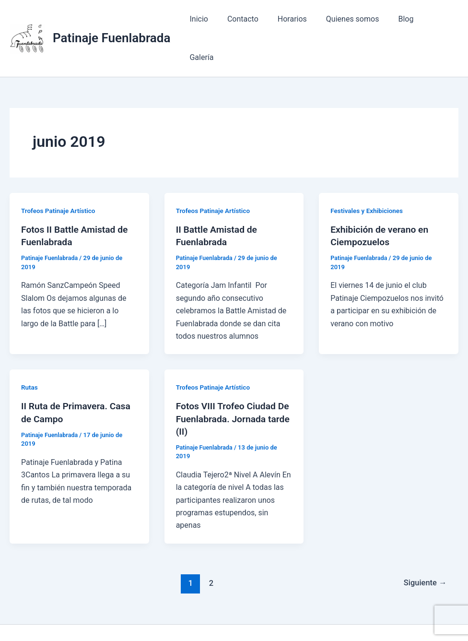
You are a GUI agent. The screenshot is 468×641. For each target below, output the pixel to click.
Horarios (297, 22)
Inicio (212, 22)
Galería (439, 22)
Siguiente (424, 552)
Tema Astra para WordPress (353, 616)
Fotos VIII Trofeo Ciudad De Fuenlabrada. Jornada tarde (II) (229, 387)
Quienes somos (354, 22)
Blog (403, 22)
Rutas (29, 356)
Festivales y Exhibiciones (368, 179)
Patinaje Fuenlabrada (111, 22)
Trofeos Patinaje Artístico (59, 179)
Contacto (252, 22)
